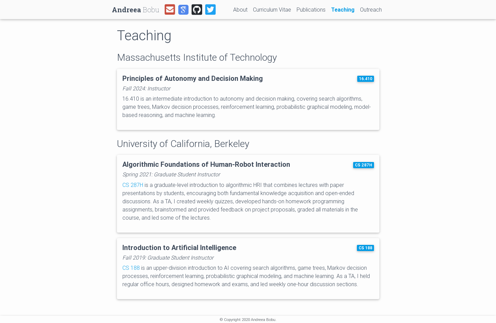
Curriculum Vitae (272, 9)
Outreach (371, 9)
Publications (311, 9)
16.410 (365, 78)
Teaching (344, 9)
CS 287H (363, 164)
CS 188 (365, 247)
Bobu (135, 9)
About (240, 9)
